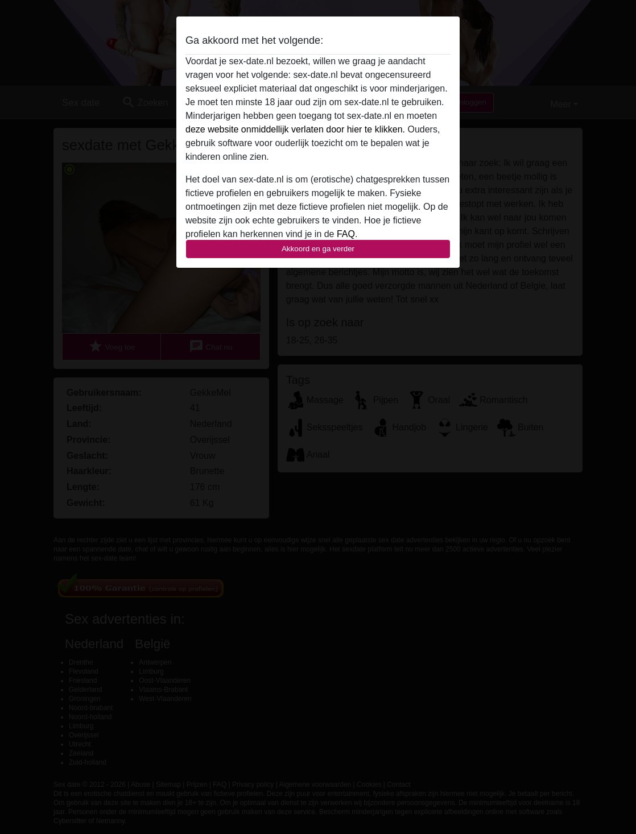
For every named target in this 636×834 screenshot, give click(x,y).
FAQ (346, 234)
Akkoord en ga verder (318, 248)
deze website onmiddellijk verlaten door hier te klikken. (295, 129)
